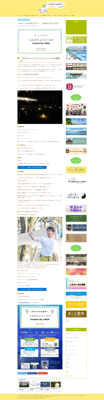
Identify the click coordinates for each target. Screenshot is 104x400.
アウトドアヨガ (23, 18)
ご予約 (65, 15)
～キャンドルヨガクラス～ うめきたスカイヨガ (37, 18)
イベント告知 (71, 15)
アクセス (60, 15)
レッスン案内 (43, 15)
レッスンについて (70, 346)
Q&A (68, 371)
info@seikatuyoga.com (24, 302)
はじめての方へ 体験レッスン (73, 337)
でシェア (22, 373)
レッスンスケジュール (71, 354)
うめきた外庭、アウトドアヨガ (23, 19)
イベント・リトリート (71, 350)
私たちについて (34, 15)
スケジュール (50, 15)
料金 (56, 15)
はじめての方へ (26, 15)
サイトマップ (69, 375)
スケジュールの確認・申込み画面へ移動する (32, 167)
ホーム (19, 15)
